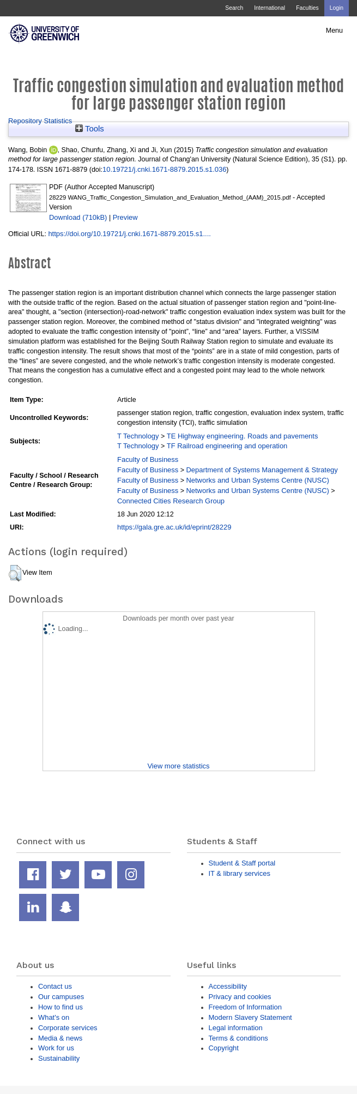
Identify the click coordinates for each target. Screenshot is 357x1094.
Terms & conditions (238, 1038)
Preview (125, 217)
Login (336, 8)
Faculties (307, 8)
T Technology (138, 436)
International (269, 8)
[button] (15, 573)
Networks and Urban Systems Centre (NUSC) (257, 480)
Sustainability (59, 1058)
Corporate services (68, 1028)
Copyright (224, 1048)
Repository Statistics (40, 121)
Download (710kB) (78, 217)
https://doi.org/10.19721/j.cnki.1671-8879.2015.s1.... (129, 234)
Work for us (56, 1048)
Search (234, 8)
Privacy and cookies (240, 997)
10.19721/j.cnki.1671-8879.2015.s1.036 (164, 169)
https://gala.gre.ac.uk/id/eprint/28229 (174, 527)
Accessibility (228, 986)
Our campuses (61, 997)
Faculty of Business (147, 459)
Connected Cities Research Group (171, 501)
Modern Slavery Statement (250, 1017)
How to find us (60, 1007)
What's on (53, 1017)
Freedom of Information (245, 1007)
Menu (334, 30)
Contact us (55, 986)
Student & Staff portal (242, 863)
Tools (89, 128)
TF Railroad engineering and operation (227, 446)
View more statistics (178, 766)
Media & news (60, 1038)
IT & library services (239, 873)
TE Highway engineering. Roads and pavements (242, 436)
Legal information (236, 1028)
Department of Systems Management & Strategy (261, 470)
